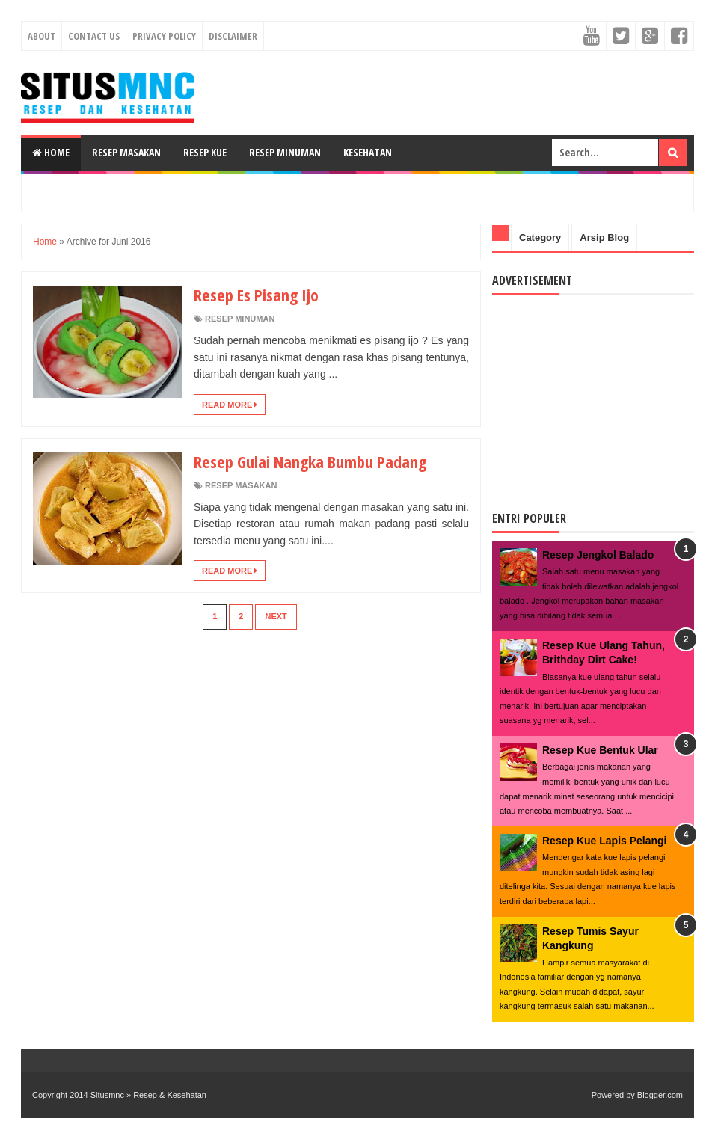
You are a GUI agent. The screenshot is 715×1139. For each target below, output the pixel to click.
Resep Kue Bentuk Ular (600, 750)
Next (275, 616)
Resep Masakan (126, 152)
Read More (229, 404)
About (41, 36)
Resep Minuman (285, 152)
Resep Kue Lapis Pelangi (604, 841)
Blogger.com (660, 1094)
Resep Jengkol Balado (598, 555)
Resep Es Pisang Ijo (256, 294)
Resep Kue (205, 152)
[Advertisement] (357, 191)
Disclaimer (233, 36)
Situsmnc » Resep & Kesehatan (148, 1094)
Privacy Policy (164, 36)
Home (51, 152)
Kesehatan (367, 152)
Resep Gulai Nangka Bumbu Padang (310, 461)
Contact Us (94, 36)
